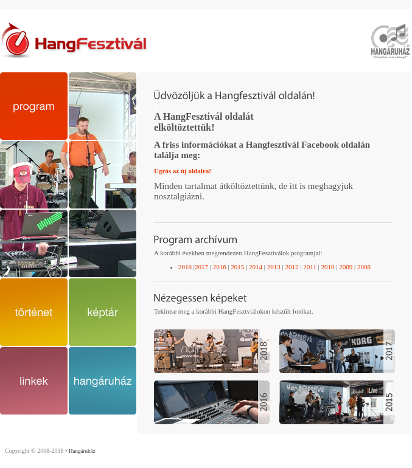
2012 (291, 266)
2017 (201, 266)
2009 (345, 266)
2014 (255, 266)
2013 (274, 266)
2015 (237, 266)
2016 (219, 266)
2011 (309, 266)
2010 (327, 266)
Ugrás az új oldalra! (182, 170)
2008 (364, 266)
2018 (185, 266)
